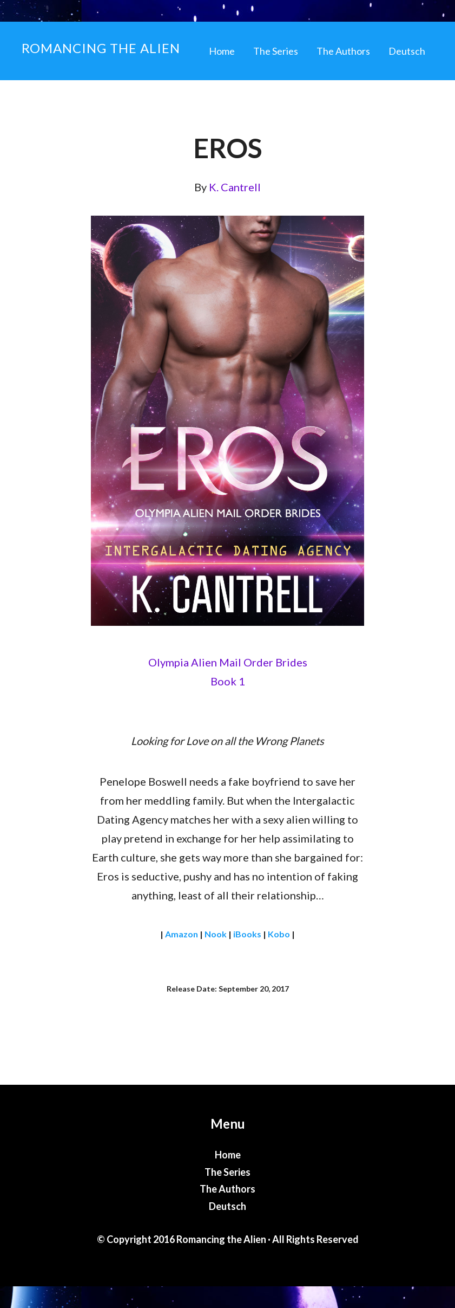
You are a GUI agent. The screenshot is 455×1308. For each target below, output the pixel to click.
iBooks (247, 934)
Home (228, 1155)
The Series (227, 1172)
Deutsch (227, 1206)
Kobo (279, 934)
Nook (216, 934)
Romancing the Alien (101, 48)
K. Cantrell (235, 186)
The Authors (227, 1189)
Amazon (181, 934)
